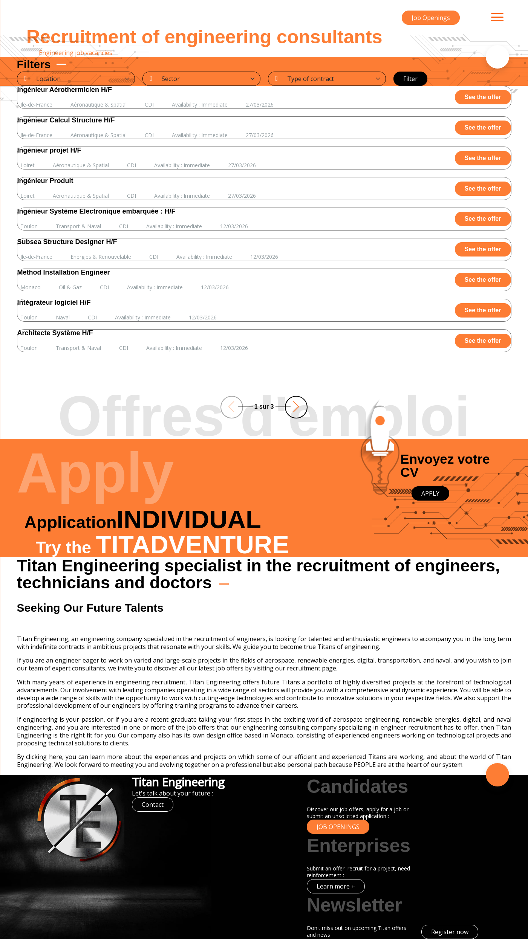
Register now (449, 932)
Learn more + (336, 886)
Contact (153, 804)
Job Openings (431, 18)
